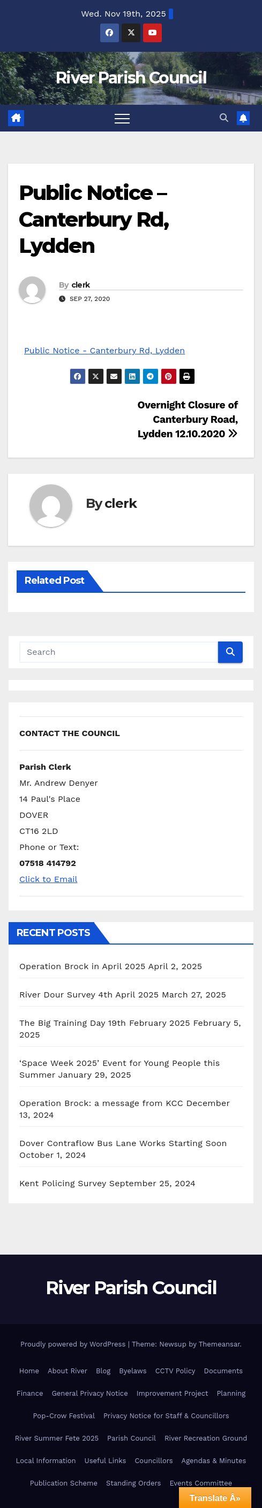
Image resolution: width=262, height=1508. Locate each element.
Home (29, 1371)
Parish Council (131, 1438)
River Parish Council (131, 78)
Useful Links (105, 1461)
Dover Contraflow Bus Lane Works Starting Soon (123, 1143)
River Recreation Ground (205, 1438)
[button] (224, 118)
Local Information (46, 1461)
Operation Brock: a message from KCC (101, 1103)
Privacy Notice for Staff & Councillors (166, 1416)
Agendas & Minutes (214, 1461)
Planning (230, 1393)
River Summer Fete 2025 (57, 1438)
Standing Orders (133, 1483)
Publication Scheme (64, 1483)
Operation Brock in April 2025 (82, 966)
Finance (30, 1393)
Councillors (153, 1461)
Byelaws (132, 1371)
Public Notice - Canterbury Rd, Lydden (104, 350)
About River (67, 1371)
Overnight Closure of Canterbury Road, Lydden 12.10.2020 (188, 419)
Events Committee (200, 1483)
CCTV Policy (175, 1371)
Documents (223, 1371)
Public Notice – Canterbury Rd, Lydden (93, 219)
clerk (80, 285)
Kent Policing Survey (62, 1183)
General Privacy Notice (89, 1393)
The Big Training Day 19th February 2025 (104, 1023)
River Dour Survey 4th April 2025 (89, 994)
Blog (103, 1371)
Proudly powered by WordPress (74, 1344)
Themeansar (219, 1344)
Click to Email (48, 879)
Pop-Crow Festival (64, 1416)
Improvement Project (172, 1393)
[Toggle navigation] (122, 118)
